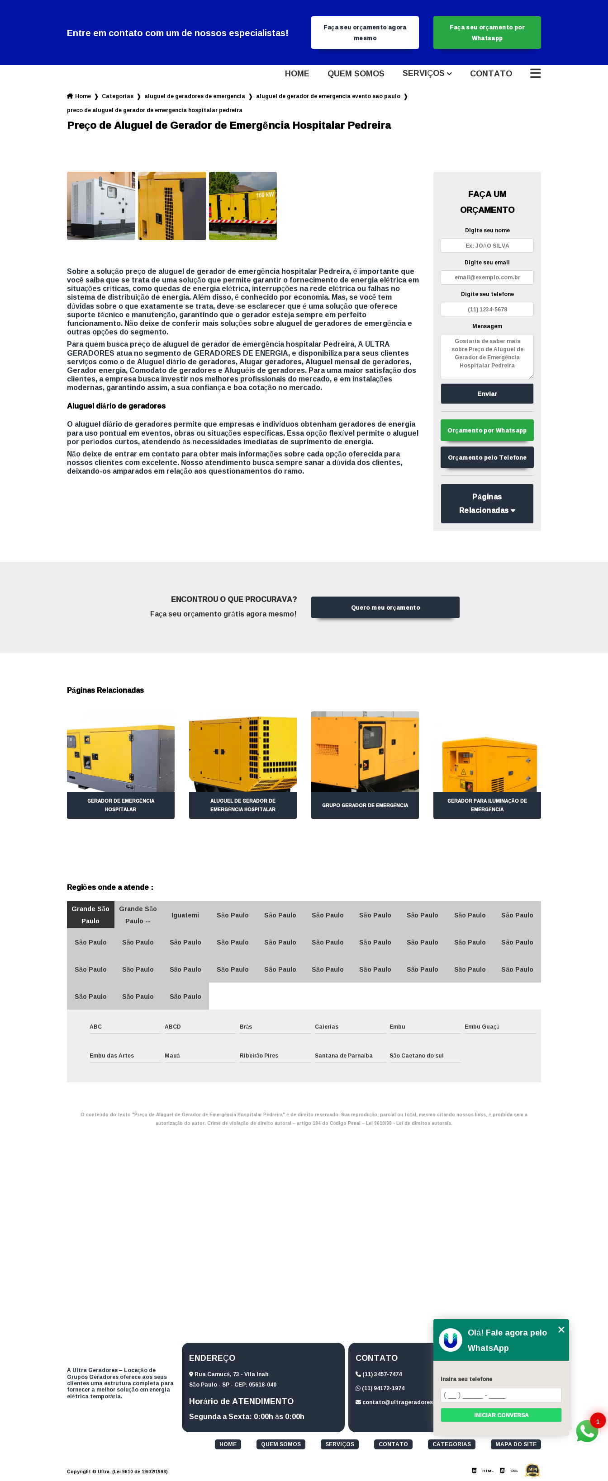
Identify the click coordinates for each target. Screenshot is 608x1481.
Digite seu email (487, 262)
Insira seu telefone (466, 1379)
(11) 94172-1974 (380, 1388)
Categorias (117, 96)
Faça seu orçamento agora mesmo (364, 32)
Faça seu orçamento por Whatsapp (487, 32)
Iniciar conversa (501, 1415)
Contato (491, 73)
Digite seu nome (487, 230)
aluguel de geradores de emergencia (194, 96)
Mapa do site (516, 1444)
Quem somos (356, 73)
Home (297, 73)
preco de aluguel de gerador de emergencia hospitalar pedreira (154, 110)
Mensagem (487, 326)
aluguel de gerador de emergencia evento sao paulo (328, 96)
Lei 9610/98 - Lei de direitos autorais (408, 1123)
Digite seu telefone (487, 294)
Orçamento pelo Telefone (487, 457)
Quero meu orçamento (385, 607)
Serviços (424, 74)
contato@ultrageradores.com (401, 1402)
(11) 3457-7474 (379, 1374)
